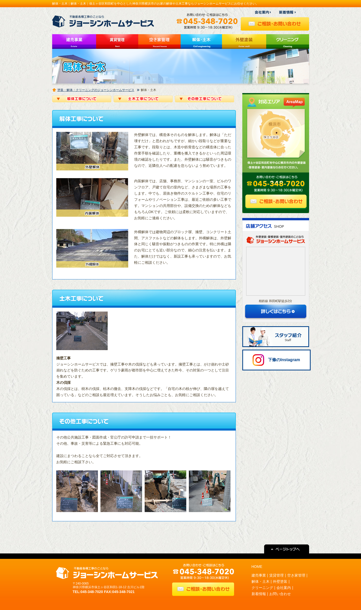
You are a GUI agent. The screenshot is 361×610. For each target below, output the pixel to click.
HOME (257, 567)
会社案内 (283, 588)
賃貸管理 (276, 575)
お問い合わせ (280, 594)
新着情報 (259, 594)
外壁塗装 (280, 581)
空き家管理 (296, 575)
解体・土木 (261, 581)
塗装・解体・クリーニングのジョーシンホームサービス (95, 90)
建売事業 (259, 575)
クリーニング (262, 588)
